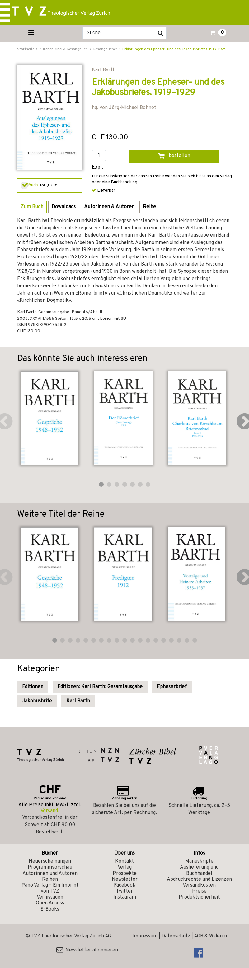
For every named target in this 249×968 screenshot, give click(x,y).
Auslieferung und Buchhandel (199, 870)
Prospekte (125, 873)
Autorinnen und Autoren (50, 873)
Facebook (124, 885)
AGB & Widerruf (211, 936)
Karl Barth (78, 701)
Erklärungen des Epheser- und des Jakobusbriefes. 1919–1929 (174, 49)
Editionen (32, 687)
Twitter (124, 891)
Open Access (50, 903)
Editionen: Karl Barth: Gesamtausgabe (100, 687)
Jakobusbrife (37, 701)
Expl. (97, 167)
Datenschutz (176, 936)
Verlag (125, 867)
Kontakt (124, 861)
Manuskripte (199, 861)
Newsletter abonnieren (87, 950)
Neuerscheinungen (50, 861)
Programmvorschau (50, 867)
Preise (199, 891)
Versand (49, 811)
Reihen (50, 879)
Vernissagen (50, 897)
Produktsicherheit (199, 897)
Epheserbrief (172, 687)
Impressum (144, 936)
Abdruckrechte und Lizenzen (199, 879)
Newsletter (125, 879)
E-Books (49, 909)
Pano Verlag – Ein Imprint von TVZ (49, 888)
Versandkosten (199, 885)
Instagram (124, 897)
